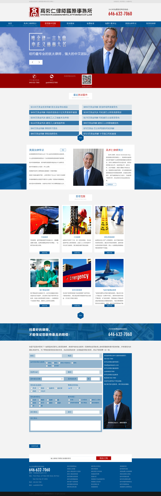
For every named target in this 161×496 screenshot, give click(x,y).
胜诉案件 (80, 95)
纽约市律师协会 (124, 484)
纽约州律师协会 (71, 466)
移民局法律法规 (71, 487)
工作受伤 (83, 400)
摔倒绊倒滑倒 (73, 403)
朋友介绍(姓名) (64, 363)
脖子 (41, 403)
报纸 (74, 363)
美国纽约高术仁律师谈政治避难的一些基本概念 (43, 171)
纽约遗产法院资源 (72, 481)
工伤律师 (77, 237)
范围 (80, 196)
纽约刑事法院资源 (72, 476)
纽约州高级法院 (124, 476)
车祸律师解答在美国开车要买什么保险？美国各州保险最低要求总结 (49, 179)
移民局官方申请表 (96, 471)
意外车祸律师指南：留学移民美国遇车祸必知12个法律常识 (46, 162)
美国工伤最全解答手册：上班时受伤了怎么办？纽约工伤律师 (47, 175)
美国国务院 (94, 487)
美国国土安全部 (96, 481)
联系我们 (122, 1)
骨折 (41, 388)
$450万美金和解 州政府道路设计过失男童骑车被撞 (54, 112)
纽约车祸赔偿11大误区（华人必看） (40, 166)
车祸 (70, 400)
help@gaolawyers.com (40, 473)
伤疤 (33, 391)
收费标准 (90, 24)
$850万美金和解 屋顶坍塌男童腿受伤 (100, 107)
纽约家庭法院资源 (72, 484)
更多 (80, 138)
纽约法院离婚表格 (72, 479)
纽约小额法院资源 (72, 474)
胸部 (41, 400)
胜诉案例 (70, 24)
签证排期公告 (95, 484)
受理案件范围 (50, 24)
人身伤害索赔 (103, 347)
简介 (114, 150)
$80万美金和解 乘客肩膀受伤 (44, 134)
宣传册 (55, 366)
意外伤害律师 (77, 290)
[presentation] (44, 439)
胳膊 (49, 400)
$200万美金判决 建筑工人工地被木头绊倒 (50, 118)
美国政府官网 (95, 474)
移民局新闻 (94, 469)
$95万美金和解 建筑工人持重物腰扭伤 (101, 123)
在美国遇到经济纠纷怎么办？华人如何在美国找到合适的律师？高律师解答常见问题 (54, 154)
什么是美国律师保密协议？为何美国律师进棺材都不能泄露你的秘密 (49, 158)
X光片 (42, 391)
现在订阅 (104, 458)
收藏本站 (129, 1)
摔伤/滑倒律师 (109, 237)
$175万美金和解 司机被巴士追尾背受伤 (102, 118)
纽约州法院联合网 (125, 479)
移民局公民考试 (96, 466)
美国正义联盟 (71, 469)
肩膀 (58, 403)
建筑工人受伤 (95, 400)
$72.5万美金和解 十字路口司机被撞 (100, 134)
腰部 (49, 403)
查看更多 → (111, 184)
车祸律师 (44, 237)
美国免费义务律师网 (126, 471)
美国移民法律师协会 (126, 487)
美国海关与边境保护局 (98, 479)
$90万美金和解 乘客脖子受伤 (44, 128)
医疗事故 (83, 403)
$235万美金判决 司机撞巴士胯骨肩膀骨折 (103, 112)
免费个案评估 (111, 24)
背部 (33, 403)
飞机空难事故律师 (109, 290)
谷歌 (48, 363)
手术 (33, 388)
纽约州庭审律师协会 (126, 481)
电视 (48, 366)
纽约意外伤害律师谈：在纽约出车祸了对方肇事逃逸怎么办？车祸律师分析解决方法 (54, 183)
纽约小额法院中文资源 (73, 471)
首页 (10, 24)
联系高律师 (151, 24)
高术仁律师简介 (30, 24)
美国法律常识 (131, 24)
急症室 (58, 388)
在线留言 (116, 1)
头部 (33, 400)
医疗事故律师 (44, 290)
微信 (54, 363)
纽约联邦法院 (124, 469)
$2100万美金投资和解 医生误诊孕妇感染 (49, 107)
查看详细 (44, 252)
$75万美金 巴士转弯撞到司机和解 (99, 128)
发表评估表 (34, 446)
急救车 (50, 388)
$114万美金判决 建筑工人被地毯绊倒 (48, 123)
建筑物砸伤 (94, 403)
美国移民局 (123, 466)
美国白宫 (94, 476)
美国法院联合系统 (125, 474)
